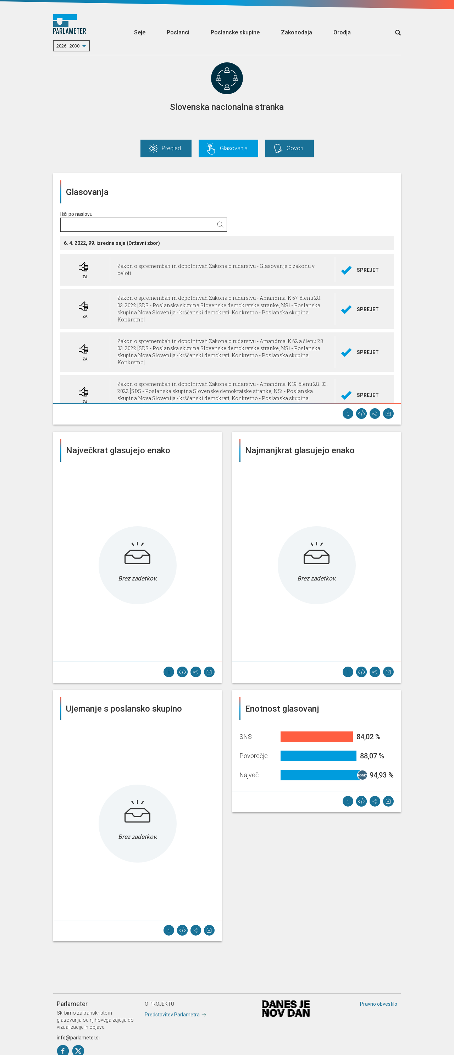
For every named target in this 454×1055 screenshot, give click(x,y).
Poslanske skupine (235, 32)
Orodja (342, 32)
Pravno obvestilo (378, 1004)
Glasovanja (234, 148)
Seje (139, 32)
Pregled (171, 148)
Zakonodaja (296, 32)
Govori (295, 148)
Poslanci (178, 32)
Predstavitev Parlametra (172, 1014)
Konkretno (363, 775)
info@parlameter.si (78, 1037)
